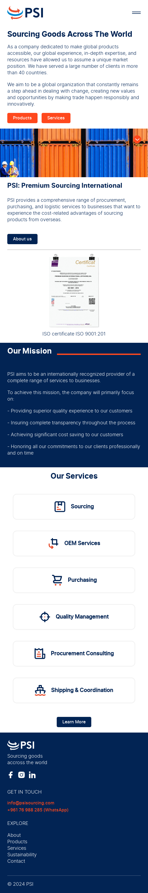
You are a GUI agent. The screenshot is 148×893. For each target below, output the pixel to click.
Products (22, 118)
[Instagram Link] (21, 774)
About (14, 835)
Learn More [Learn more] (74, 722)
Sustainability (22, 854)
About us (22, 239)
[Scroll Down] (137, 139)
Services (56, 118)
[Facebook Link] (10, 774)
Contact (16, 861)
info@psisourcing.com (30, 803)
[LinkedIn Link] (32, 774)
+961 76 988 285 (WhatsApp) (38, 810)
